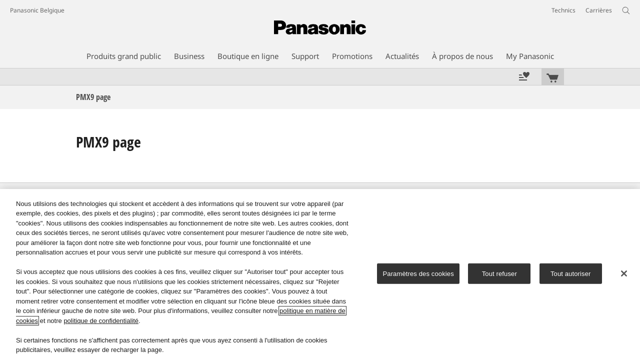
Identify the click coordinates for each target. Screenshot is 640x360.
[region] (320, 274)
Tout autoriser (570, 274)
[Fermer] (624, 273)
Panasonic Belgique (37, 10)
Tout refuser (499, 274)
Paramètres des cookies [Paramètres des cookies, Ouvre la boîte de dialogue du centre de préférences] (418, 274)
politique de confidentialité (101, 320)
